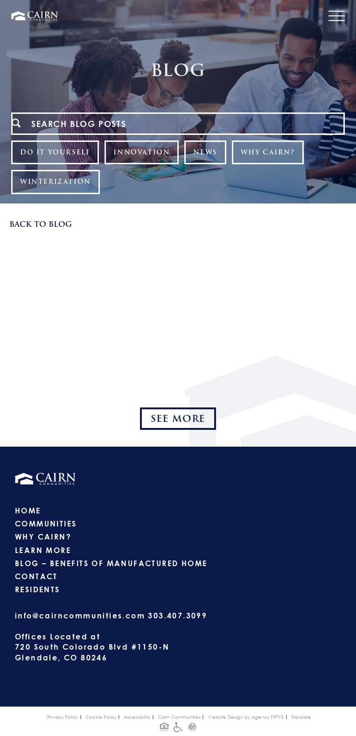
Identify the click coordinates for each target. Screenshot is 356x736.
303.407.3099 (177, 615)
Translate (301, 717)
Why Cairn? (268, 152)
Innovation (141, 152)
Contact (36, 576)
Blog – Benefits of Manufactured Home (111, 563)
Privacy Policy (62, 717)
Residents (37, 589)
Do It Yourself (55, 152)
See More (178, 418)
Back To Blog (40, 224)
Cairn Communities (179, 717)
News (205, 152)
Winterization (55, 181)
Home (28, 510)
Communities (46, 523)
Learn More (43, 550)
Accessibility (137, 717)
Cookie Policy (101, 717)
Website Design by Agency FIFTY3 (246, 717)
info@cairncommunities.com (80, 615)
